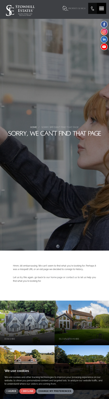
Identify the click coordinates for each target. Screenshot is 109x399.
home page (57, 277)
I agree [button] (11, 391)
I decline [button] (27, 391)
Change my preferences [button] (55, 391)
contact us (71, 277)
